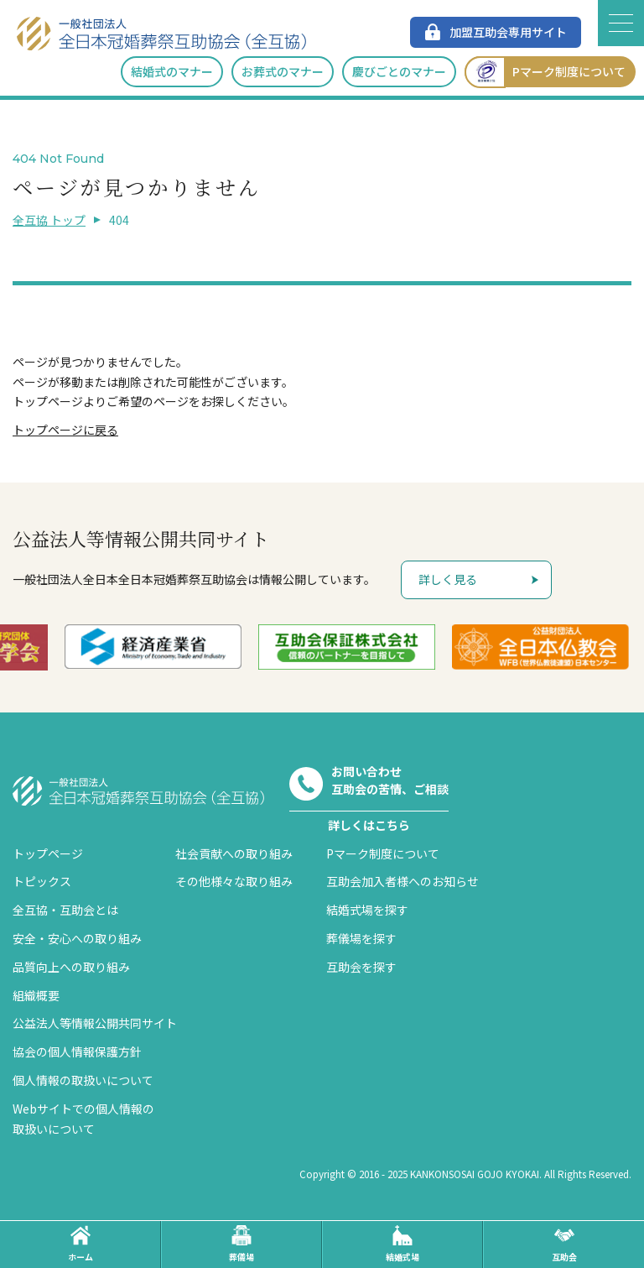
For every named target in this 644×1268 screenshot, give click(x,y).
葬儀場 (241, 1244)
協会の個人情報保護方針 (77, 1051)
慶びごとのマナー (399, 71)
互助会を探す (361, 966)
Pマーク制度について (545, 71)
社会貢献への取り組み (234, 853)
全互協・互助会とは (65, 909)
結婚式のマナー (172, 71)
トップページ (48, 853)
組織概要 (36, 995)
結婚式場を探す (367, 909)
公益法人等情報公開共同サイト (95, 1023)
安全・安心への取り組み (77, 938)
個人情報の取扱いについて (83, 1080)
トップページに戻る (65, 429)
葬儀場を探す (361, 938)
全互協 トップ (49, 219)
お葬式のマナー (283, 71)
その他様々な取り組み (234, 881)
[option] (175, 646)
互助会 (564, 1244)
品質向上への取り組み (71, 966)
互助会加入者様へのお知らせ (402, 881)
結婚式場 (402, 1244)
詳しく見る (447, 579)
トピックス (42, 881)
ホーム (80, 1244)
